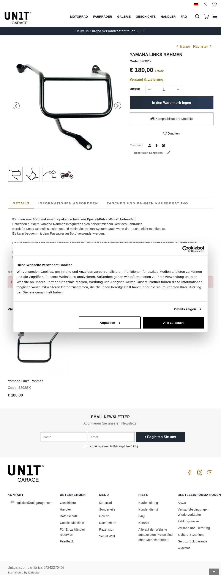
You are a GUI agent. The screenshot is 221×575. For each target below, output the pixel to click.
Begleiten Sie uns (160, 433)
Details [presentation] (21, 203)
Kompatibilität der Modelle (171, 119)
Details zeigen (185, 309)
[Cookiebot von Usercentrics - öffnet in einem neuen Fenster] (185, 249)
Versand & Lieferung (146, 79)
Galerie (124, 16)
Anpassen (110, 322)
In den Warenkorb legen (171, 103)
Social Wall (107, 532)
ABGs (182, 499)
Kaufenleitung (148, 499)
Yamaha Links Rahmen (25, 377)
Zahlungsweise (188, 517)
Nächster (202, 46)
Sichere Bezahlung (191, 531)
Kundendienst (148, 505)
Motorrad (79, 16)
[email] (111, 433)
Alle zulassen (173, 322)
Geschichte (146, 16)
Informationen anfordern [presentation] (68, 203)
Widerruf (184, 544)
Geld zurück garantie (192, 537)
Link (134, 442)
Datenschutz (69, 512)
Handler (168, 16)
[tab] (21, 203)
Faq (184, 16)
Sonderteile (107, 505)
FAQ (141, 512)
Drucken (171, 133)
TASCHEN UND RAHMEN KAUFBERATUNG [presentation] (147, 203)
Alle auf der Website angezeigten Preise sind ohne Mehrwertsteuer (155, 531)
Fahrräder (102, 16)
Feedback (67, 537)
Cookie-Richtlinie (72, 519)
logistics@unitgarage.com (34, 499)
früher (183, 46)
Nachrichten (107, 519)
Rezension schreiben (154, 152)
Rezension (106, 525)
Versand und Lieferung (194, 524)
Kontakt (143, 519)
